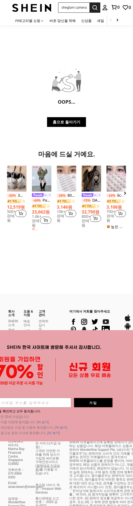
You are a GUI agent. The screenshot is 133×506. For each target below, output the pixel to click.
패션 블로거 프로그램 (13, 309)
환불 (27, 311)
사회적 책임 (13, 322)
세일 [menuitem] (100, 20)
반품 (27, 305)
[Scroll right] (117, 20)
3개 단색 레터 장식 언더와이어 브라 (16, 195)
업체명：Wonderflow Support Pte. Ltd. (17, 478)
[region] (11, 214)
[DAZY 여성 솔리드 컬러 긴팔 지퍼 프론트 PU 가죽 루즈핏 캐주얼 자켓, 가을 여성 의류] (91, 179)
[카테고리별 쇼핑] (29, 20)
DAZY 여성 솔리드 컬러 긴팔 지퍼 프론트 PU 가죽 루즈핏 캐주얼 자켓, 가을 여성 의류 (91, 200)
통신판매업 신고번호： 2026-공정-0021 (47, 476)
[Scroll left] (111, 20)
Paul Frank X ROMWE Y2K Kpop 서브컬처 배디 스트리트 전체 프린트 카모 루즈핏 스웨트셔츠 (41, 200)
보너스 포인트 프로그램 (43, 321)
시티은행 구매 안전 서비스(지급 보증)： (48, 498)
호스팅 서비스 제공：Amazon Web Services (48, 462)
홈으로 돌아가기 (66, 121)
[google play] (127, 303)
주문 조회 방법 (27, 329)
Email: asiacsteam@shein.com (25, 458)
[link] (126, 7)
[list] (93, 299)
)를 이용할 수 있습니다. (46, 445)
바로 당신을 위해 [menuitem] (62, 20)
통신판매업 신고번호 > (47, 487)
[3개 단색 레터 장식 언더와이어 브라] (16, 179)
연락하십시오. (43, 298)
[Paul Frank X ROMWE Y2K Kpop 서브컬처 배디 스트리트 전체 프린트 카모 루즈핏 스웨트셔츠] (41, 179)
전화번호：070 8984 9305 (16, 447)
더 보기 (43, 422)
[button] (73, 7)
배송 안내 (27, 297)
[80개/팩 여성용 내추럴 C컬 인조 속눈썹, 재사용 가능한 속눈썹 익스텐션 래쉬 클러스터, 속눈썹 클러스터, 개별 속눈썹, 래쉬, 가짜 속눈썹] (66, 179)
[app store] (127, 294)
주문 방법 (27, 319)
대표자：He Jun (16, 491)
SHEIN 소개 (13, 297)
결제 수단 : (43, 309)
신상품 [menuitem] (86, 20)
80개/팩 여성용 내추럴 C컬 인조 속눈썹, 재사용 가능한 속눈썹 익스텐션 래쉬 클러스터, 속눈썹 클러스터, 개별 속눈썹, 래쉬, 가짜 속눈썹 (66, 195)
